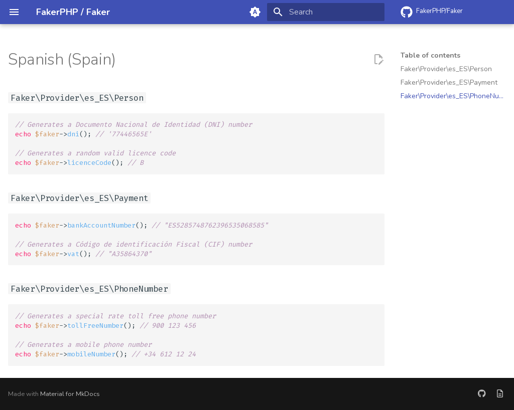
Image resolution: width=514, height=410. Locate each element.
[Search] (325, 12)
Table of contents (430, 55)
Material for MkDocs (70, 393)
